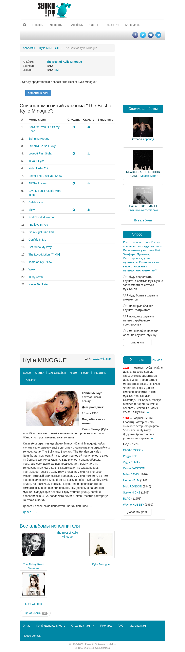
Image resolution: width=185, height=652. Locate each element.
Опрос (137, 234)
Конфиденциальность (50, 625)
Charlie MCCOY (133, 450)
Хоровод (148, 139)
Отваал (137, 139)
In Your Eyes (36, 161)
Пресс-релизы (32, 635)
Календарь (132, 24)
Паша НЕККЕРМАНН (143, 206)
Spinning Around (39, 138)
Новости (38, 24)
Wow (32, 269)
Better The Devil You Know (45, 175)
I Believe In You (38, 224)
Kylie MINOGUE (49, 48)
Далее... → (30, 512)
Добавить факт (137, 512)
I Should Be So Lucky (42, 146)
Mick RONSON (132, 486)
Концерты (57, 24)
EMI (56, 69)
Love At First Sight (40, 153)
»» (148, 412)
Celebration (36, 202)
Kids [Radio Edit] (39, 168)
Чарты (94, 24)
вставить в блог (38, 93)
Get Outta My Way (40, 247)
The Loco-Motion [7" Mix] (44, 254)
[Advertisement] (67, 320)
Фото (73, 372)
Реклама (106, 625)
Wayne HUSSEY (133, 504)
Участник (100, 372)
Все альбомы (143, 220)
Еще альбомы (35, 613)
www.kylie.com (102, 358)
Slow (32, 209)
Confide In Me (37, 239)
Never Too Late (38, 284)
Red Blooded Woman (42, 217)
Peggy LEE (130, 456)
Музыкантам (137, 625)
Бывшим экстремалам (143, 210)
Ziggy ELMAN (132, 462)
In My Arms (36, 277)
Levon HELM (131, 480)
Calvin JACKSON (134, 468)
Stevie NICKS (132, 492)
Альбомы (77, 24)
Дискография (57, 372)
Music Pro (113, 24)
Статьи (39, 372)
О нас (26, 625)
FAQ (120, 625)
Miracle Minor (149, 175)
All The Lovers (38, 183)
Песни (85, 372)
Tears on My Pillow (40, 262)
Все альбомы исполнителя (50, 526)
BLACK (127, 498)
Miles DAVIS (131, 474)
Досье (27, 372)
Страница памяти (82, 625)
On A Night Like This (41, 232)
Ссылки (31, 379)
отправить (137, 342)
